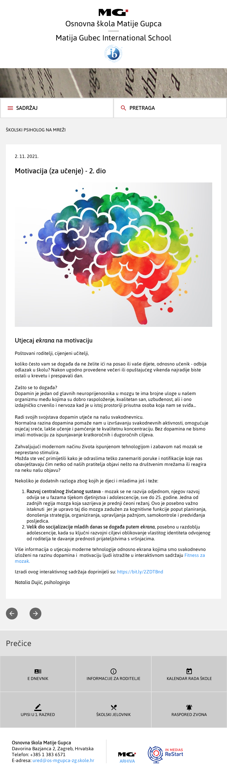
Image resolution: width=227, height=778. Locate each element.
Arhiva (127, 758)
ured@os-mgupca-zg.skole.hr (63, 760)
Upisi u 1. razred (37, 710)
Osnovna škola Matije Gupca (113, 18)
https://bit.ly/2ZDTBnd (140, 572)
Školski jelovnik (113, 710)
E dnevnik (37, 674)
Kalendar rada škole (189, 674)
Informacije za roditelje (113, 674)
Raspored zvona (189, 710)
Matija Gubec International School (113, 47)
